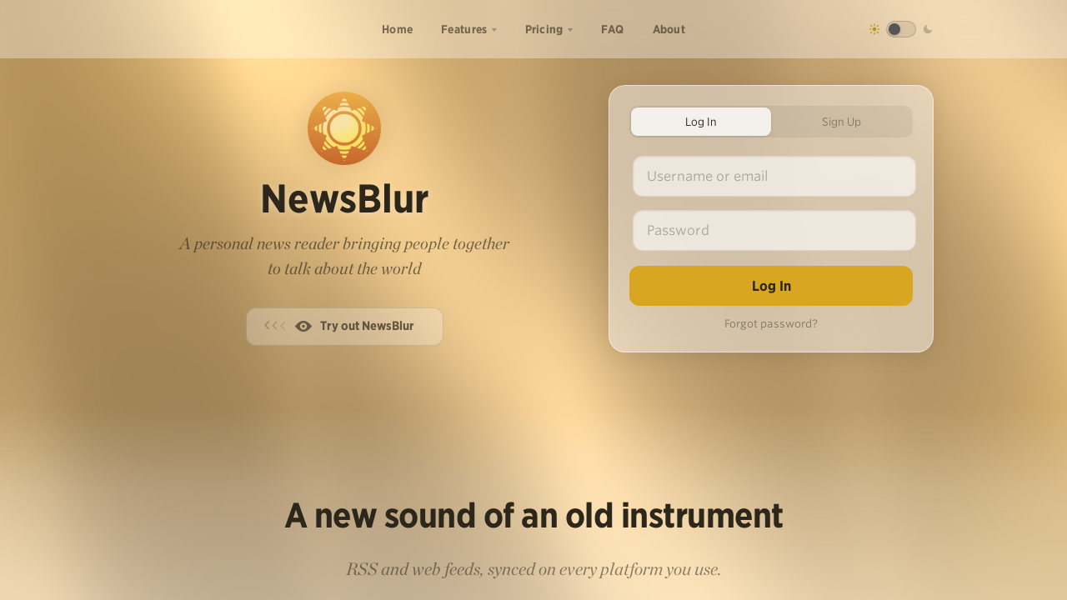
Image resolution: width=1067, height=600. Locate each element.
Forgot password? (771, 324)
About (669, 29)
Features (464, 29)
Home (397, 29)
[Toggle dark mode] (901, 29)
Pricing (544, 29)
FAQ (612, 29)
